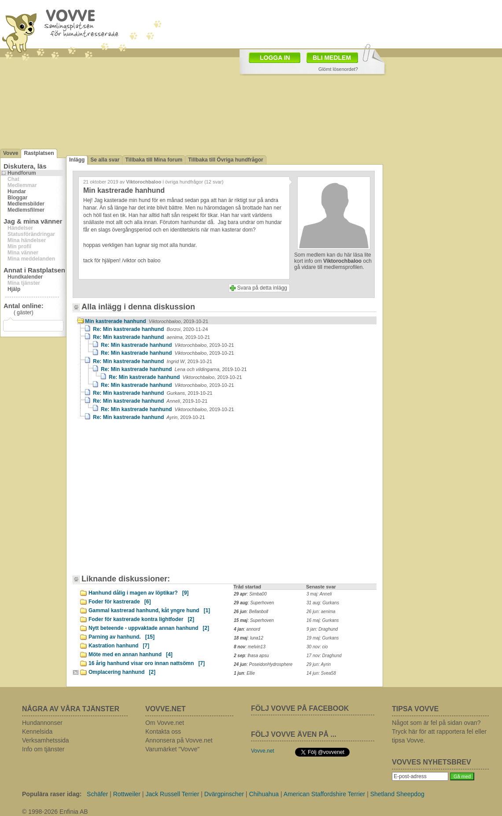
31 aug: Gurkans (322, 602)
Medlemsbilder (25, 204)
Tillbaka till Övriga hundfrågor (225, 160)
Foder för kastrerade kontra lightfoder (141, 619)
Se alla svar (104, 160)
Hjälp (13, 289)
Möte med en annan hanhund (131, 654)
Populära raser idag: (51, 794)
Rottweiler (126, 794)
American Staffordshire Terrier (324, 794)
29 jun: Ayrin (318, 664)
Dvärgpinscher (224, 794)
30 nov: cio (317, 646)
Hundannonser (42, 722)
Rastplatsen (39, 153)
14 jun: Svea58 (321, 673)
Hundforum (21, 173)
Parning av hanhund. (122, 637)
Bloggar (17, 198)
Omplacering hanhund (122, 672)
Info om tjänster (43, 749)
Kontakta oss (163, 731)
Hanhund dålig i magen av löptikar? (138, 593)
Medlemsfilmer (25, 210)
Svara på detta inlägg (262, 288)
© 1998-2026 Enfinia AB (55, 811)
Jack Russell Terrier (172, 794)
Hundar (16, 191)
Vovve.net (262, 751)
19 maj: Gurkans (322, 638)
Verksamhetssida (45, 740)
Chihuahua (264, 794)
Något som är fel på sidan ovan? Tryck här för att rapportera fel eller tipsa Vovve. (439, 731)
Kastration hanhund (119, 646)
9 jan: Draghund (322, 629)
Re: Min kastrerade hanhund (150, 329)
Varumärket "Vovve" (172, 749)
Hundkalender (25, 277)
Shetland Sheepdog (397, 794)
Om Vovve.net (164, 722)
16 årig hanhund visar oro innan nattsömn (147, 663)
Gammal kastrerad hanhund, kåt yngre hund (149, 610)
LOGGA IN (275, 57)
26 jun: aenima (321, 611)
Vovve (10, 153)
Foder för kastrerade (120, 602)
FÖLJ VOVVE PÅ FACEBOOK (300, 708)
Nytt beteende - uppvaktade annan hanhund (149, 628)
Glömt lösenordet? (338, 69)
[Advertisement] (152, 502)
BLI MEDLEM (332, 57)
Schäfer (97, 794)
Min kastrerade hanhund (146, 321)
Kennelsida (37, 731)
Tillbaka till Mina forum (153, 160)
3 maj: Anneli (319, 594)
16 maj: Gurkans (322, 620)
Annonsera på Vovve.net (179, 740)
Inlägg (77, 160)
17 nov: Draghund (324, 655)
